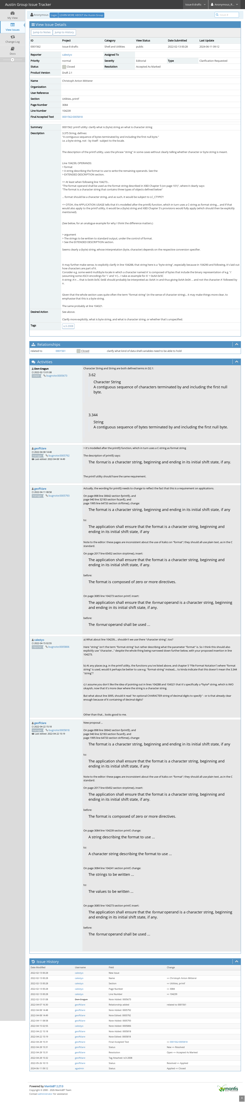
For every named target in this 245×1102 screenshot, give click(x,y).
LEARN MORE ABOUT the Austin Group (81, 15)
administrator (45, 1093)
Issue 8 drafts (196, 4)
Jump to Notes (42, 32)
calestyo (67, 54)
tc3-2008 (68, 326)
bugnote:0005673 (56, 375)
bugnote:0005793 (59, 495)
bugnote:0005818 (59, 730)
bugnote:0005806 (58, 647)
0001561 (61, 351)
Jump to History (64, 32)
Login (54, 15)
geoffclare (40, 448)
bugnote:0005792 (59, 455)
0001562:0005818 (72, 117)
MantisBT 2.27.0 (53, 1086)
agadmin (79, 1068)
